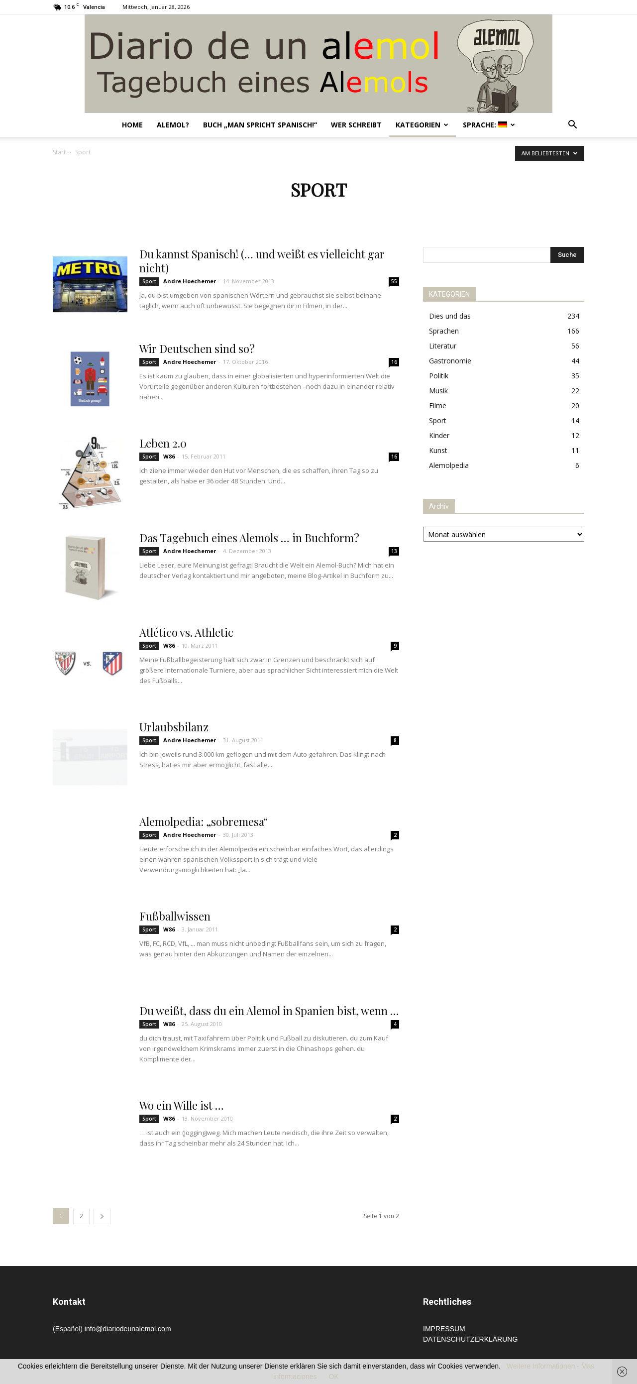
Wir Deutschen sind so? (197, 348)
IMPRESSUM (444, 1329)
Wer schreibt (356, 124)
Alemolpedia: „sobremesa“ (203, 821)
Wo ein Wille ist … (181, 1105)
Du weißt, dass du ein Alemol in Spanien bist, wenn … (269, 1010)
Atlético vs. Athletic (186, 632)
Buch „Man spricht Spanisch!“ (260, 124)
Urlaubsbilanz (174, 726)
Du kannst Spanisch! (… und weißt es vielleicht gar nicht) (262, 260)
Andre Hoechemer (189, 281)
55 (394, 281)
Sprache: (489, 124)
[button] (572, 125)
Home (132, 124)
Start (59, 152)
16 (394, 361)
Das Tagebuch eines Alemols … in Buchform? (249, 537)
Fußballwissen (175, 916)
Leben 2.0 (163, 443)
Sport (149, 281)
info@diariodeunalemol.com (128, 1329)
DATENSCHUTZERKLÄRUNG (470, 1339)
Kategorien (422, 124)
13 (394, 551)
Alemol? (173, 124)
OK (333, 1377)
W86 (169, 456)
